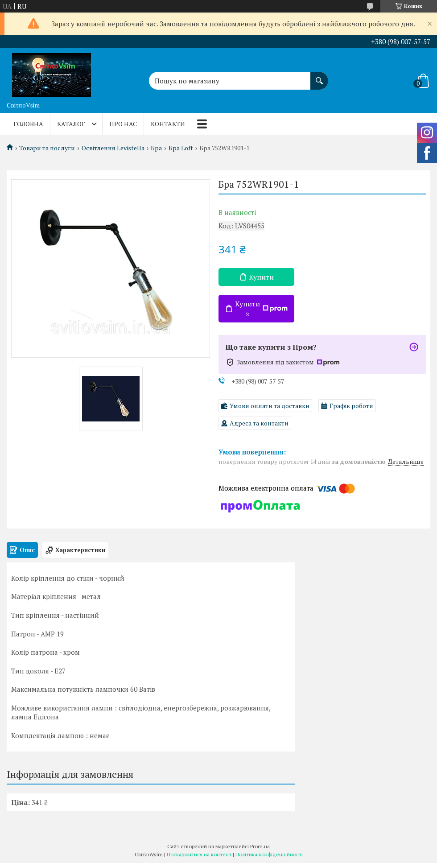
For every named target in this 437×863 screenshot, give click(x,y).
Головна (28, 124)
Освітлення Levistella (113, 148)
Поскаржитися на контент (199, 854)
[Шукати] (319, 76)
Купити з (261, 308)
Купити (261, 277)
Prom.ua (260, 846)
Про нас (123, 124)
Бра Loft (181, 148)
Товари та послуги (47, 148)
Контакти (168, 124)
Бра (156, 148)
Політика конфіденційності (269, 854)
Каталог (71, 124)
